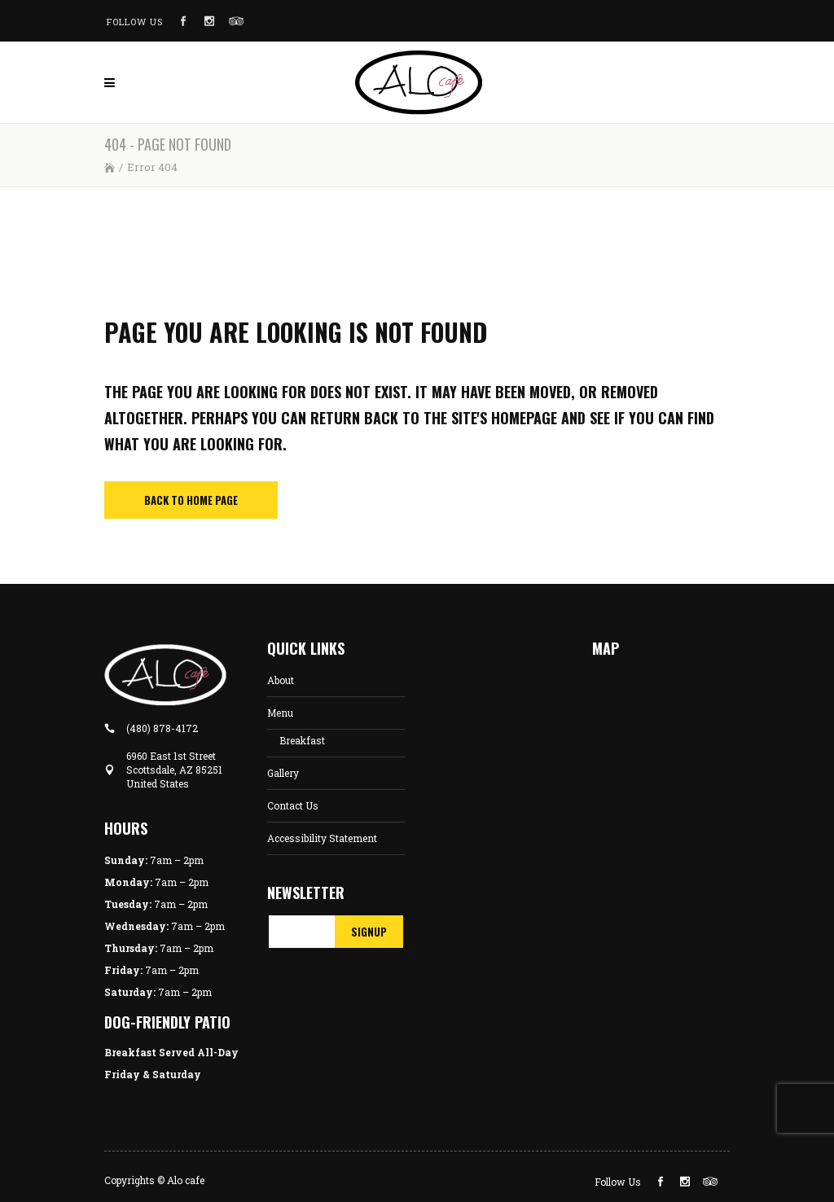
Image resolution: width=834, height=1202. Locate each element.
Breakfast (302, 740)
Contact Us (292, 805)
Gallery (283, 772)
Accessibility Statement (322, 837)
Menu (280, 712)
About (280, 680)
